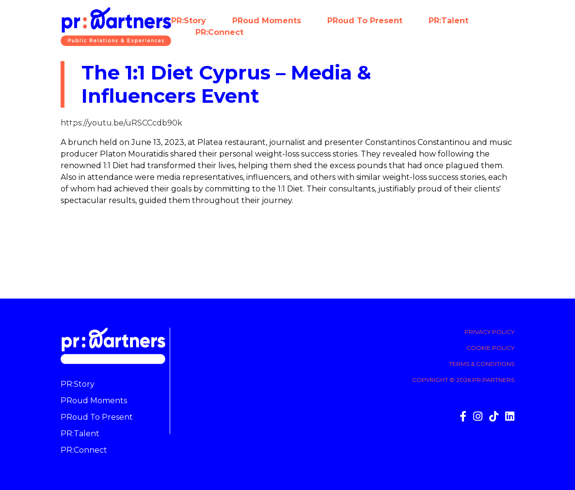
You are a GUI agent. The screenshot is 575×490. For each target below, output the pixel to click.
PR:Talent (448, 20)
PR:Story (188, 20)
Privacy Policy (489, 331)
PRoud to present (364, 20)
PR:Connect (219, 32)
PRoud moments (266, 20)
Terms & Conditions (481, 363)
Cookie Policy (490, 347)
